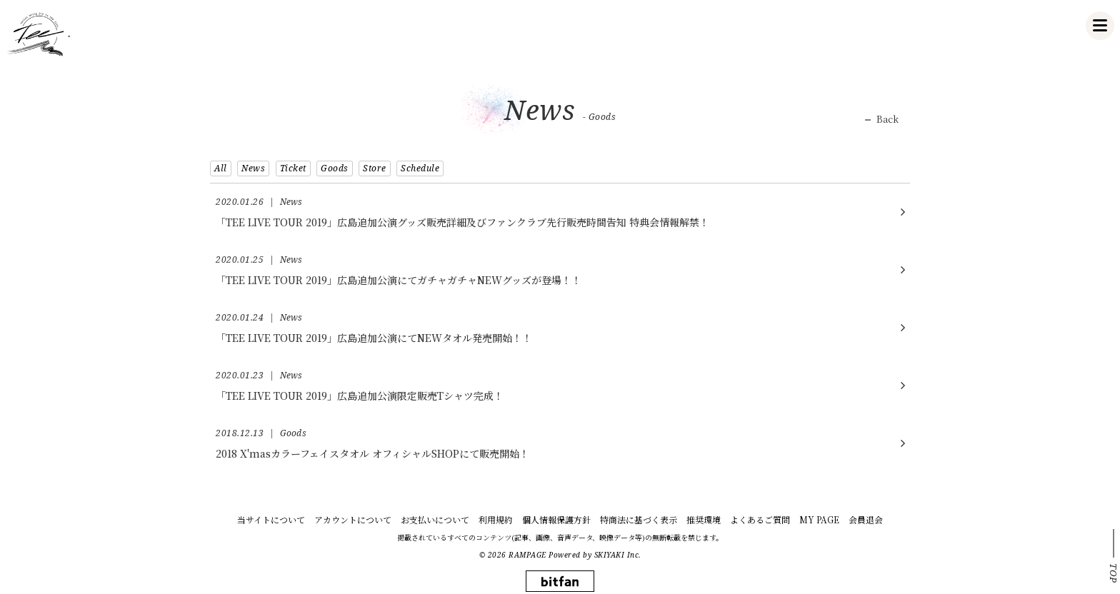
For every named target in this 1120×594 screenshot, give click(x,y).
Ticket (293, 168)
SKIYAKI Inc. (617, 555)
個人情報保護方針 (556, 519)
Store (374, 168)
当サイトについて (271, 519)
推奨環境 (703, 519)
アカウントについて (352, 519)
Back (887, 119)
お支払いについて (435, 519)
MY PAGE (819, 519)
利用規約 (496, 519)
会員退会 (866, 519)
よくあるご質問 (760, 519)
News (253, 168)
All (220, 168)
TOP (1113, 573)
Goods (335, 168)
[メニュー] (1100, 25)
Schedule (420, 168)
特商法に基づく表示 (638, 519)
